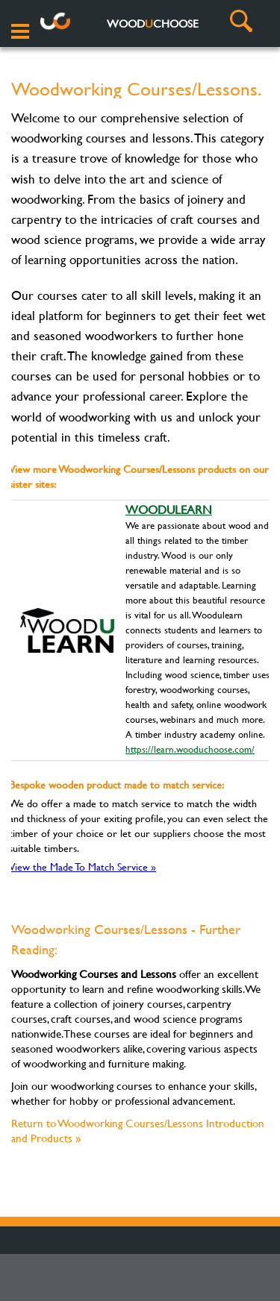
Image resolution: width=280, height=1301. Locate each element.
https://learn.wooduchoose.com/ (190, 749)
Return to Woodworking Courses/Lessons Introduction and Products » (137, 1130)
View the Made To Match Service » (82, 866)
